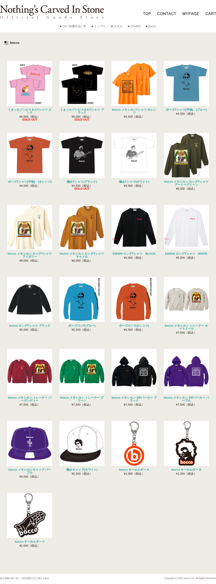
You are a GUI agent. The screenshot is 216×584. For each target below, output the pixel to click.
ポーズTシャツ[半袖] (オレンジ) (30, 181)
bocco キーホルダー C (30, 541)
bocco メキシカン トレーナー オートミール (186, 327)
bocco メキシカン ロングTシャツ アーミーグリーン (186, 183)
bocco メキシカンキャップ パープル (30, 471)
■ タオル (116, 26)
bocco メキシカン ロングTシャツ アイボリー (30, 255)
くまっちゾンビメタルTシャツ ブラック (82, 111)
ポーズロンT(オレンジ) (134, 325)
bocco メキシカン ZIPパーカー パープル (186, 399)
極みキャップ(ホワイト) (82, 469)
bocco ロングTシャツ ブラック (29, 325)
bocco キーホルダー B (186, 469)
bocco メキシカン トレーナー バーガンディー (29, 399)
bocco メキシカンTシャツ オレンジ (134, 111)
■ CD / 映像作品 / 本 (73, 26)
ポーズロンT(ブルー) (82, 325)
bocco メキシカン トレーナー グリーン (82, 399)
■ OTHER (134, 26)
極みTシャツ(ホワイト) (134, 181)
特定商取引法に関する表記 (35, 578)
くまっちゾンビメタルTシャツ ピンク (30, 111)
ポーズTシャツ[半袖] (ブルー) (186, 109)
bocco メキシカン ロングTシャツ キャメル (82, 255)
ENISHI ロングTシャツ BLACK (133, 253)
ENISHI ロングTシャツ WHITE (186, 253)
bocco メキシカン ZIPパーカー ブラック (134, 399)
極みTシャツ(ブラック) (82, 181)
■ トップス (98, 26)
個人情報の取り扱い (10, 578)
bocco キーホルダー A (134, 469)
